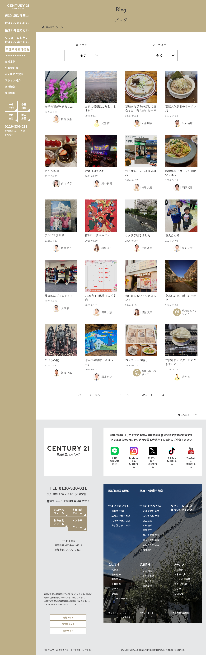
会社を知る (148, 576)
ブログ (177, 588)
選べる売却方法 (151, 535)
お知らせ (178, 593)
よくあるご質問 (14, 74)
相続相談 (147, 525)
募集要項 (147, 585)
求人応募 (23, 116)
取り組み (116, 574)
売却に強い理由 (151, 511)
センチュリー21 (120, 598)
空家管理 (147, 530)
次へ (147, 395)
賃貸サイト (68, 617)
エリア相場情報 (151, 539)
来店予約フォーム (59, 511)
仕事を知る (148, 580)
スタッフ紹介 (13, 80)
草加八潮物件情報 (17, 49)
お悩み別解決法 (151, 544)
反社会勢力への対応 (180, 612)
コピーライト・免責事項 (119, 617)
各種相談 (23, 106)
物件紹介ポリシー (148, 612)
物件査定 (11, 116)
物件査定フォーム (59, 522)
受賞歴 (115, 593)
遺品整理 (147, 520)
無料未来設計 (119, 511)
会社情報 (10, 87)
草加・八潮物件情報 (152, 490)
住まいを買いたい (17, 23)
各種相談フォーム (77, 511)
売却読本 (147, 549)
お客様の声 (11, 68)
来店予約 (11, 106)
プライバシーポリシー (118, 612)
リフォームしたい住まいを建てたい (17, 39)
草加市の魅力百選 (121, 515)
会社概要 (116, 584)
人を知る (147, 571)
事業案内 (116, 579)
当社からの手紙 (151, 515)
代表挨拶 (116, 569)
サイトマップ (146, 617)
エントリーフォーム (77, 524)
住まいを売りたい (17, 30)
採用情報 (10, 93)
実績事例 (10, 61)
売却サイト (68, 630)
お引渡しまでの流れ (122, 525)
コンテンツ (177, 564)
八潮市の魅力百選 (121, 520)
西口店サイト (68, 624)
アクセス (116, 588)
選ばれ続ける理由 (17, 15)
